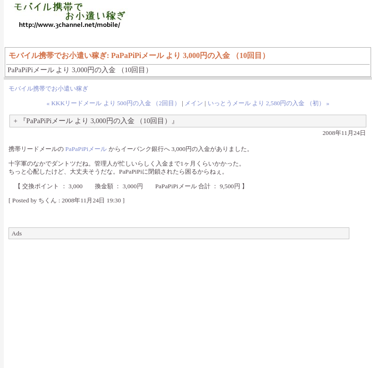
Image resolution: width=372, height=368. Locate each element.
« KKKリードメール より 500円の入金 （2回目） (113, 103)
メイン (194, 103)
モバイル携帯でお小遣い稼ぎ (48, 88)
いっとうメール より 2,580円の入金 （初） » (269, 103)
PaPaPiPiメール (86, 148)
